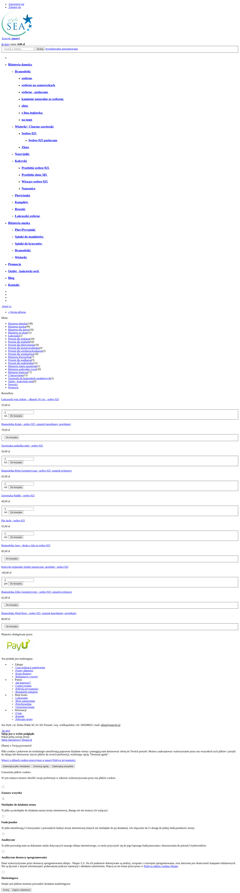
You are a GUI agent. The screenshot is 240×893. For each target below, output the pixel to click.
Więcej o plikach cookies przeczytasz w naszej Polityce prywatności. (38, 760)
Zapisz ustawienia (21, 890)
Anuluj (6, 890)
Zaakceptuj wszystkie (62, 766)
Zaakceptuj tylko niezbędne (16, 766)
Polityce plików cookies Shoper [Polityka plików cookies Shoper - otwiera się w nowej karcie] (161, 866)
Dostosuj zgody (41, 766)
